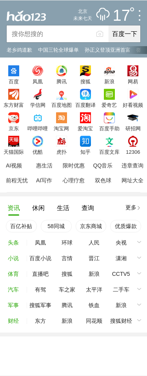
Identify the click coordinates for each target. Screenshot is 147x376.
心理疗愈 (74, 180)
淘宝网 (61, 128)
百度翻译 (85, 105)
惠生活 (44, 165)
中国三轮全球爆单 (58, 50)
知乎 (85, 152)
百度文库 (109, 152)
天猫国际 (14, 152)
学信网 (37, 105)
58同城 (56, 226)
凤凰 (38, 81)
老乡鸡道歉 (19, 50)
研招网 (133, 128)
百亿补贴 (21, 226)
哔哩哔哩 (37, 128)
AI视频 (14, 165)
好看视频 (133, 105)
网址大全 (132, 180)
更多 (130, 207)
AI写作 (44, 180)
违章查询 (132, 165)
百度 (14, 81)
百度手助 (109, 128)
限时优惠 (74, 165)
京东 (14, 128)
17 (123, 15)
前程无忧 (17, 180)
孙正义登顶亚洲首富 (108, 50)
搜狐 (85, 81)
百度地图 (61, 105)
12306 (133, 152)
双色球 (103, 180)
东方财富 (14, 105)
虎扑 (61, 152)
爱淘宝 (85, 128)
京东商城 (91, 226)
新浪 (109, 81)
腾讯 (61, 81)
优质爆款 (126, 226)
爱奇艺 (109, 105)
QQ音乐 (103, 165)
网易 (133, 81)
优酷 (38, 152)
